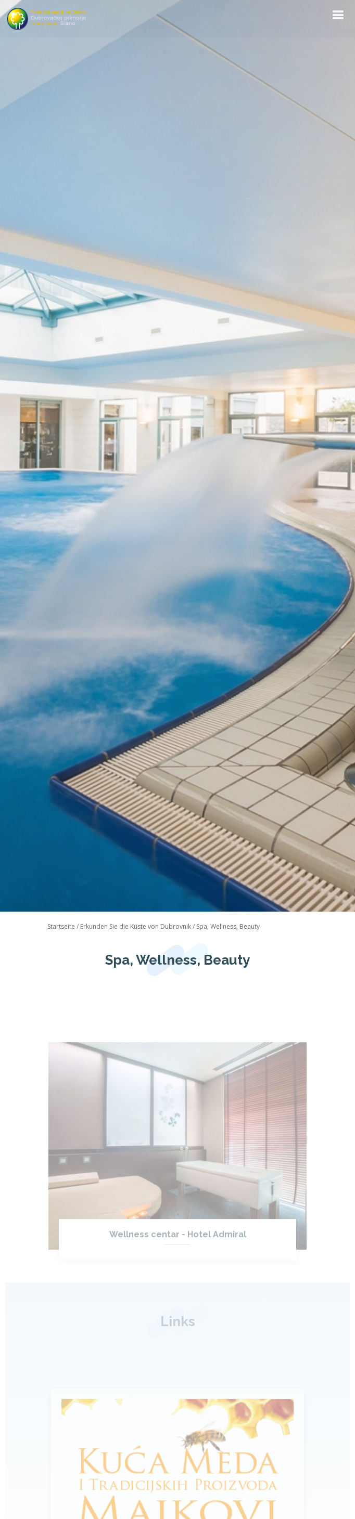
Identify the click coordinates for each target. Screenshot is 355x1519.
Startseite (61, 926)
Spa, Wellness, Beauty (228, 926)
